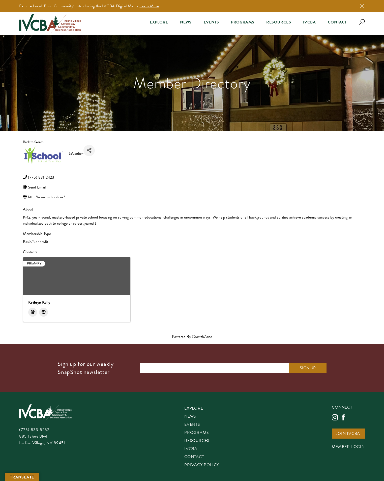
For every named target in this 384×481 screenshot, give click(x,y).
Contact (337, 22)
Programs (242, 22)
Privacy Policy (201, 465)
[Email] (32, 312)
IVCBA (309, 22)
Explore (159, 22)
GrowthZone (202, 337)
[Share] (89, 150)
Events (211, 22)
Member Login (348, 447)
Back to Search (33, 142)
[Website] (43, 312)
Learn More (149, 6)
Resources (278, 22)
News (186, 22)
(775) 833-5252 (34, 430)
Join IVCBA (348, 434)
